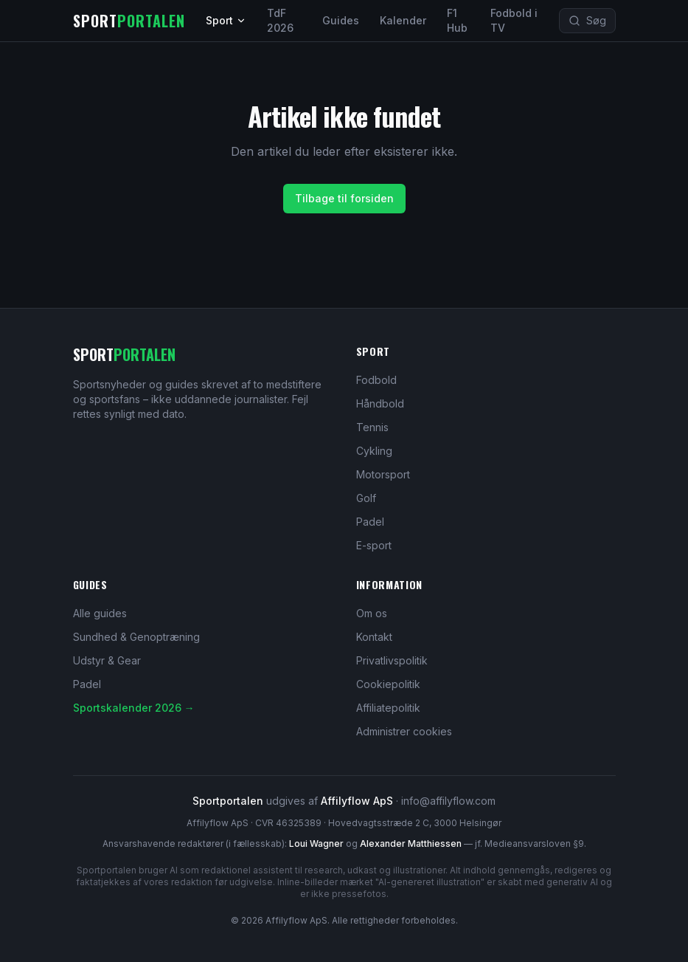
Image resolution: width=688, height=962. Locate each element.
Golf (366, 498)
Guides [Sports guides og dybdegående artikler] (340, 20)
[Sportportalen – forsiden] (129, 21)
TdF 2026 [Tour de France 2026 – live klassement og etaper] (280, 20)
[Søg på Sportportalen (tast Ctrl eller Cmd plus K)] (587, 20)
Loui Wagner (316, 843)
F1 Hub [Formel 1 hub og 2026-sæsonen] (457, 20)
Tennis (372, 427)
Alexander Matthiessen (411, 843)
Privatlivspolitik (392, 660)
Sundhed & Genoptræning (136, 637)
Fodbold (376, 380)
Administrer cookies (404, 731)
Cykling (374, 450)
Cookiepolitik (388, 684)
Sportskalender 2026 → (134, 707)
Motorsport (383, 474)
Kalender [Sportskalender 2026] (403, 20)
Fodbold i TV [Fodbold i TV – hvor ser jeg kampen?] (514, 20)
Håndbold (380, 403)
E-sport (374, 545)
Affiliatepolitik (388, 707)
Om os (371, 613)
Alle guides (100, 613)
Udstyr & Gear (107, 660)
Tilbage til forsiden (344, 198)
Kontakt (374, 637)
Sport (226, 20)
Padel (370, 521)
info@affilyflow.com (448, 800)
